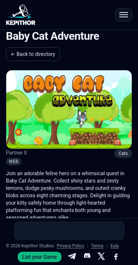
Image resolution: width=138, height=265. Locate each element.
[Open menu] (123, 14)
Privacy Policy (70, 245)
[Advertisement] (69, 231)
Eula (114, 245)
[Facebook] (116, 257)
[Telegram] (71, 257)
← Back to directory (33, 54)
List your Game (39, 257)
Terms (97, 245)
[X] (101, 257)
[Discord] (86, 257)
